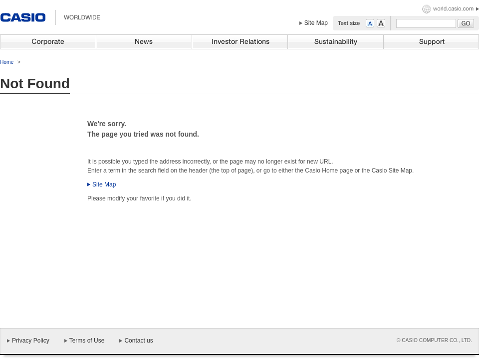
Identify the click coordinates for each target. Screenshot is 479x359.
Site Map (316, 22)
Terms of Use (87, 340)
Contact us (138, 340)
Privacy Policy (30, 340)
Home (6, 62)
